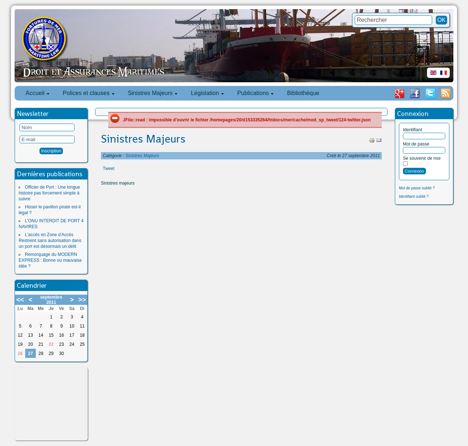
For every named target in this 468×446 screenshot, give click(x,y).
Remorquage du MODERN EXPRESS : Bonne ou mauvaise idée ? (50, 260)
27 (30, 353)
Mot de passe (416, 144)
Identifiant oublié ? (414, 196)
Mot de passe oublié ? (417, 188)
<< (20, 299)
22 (51, 344)
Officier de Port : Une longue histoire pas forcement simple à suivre (49, 193)
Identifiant (412, 129)
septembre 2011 (51, 300)
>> (82, 299)
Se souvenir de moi (422, 158)
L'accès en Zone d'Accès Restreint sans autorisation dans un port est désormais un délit (50, 240)
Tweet (108, 168)
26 (20, 353)
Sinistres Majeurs (143, 139)
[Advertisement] (51, 404)
